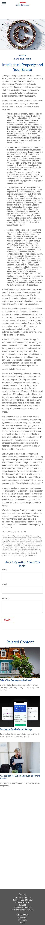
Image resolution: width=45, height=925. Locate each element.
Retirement (22, 917)
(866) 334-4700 (26, 900)
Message (6, 598)
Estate (22, 923)
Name (4, 570)
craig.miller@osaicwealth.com (22, 910)
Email (4, 584)
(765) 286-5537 (25, 897)
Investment (22, 920)
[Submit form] (8, 620)
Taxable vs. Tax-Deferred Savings (16, 729)
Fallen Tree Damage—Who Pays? (16, 680)
